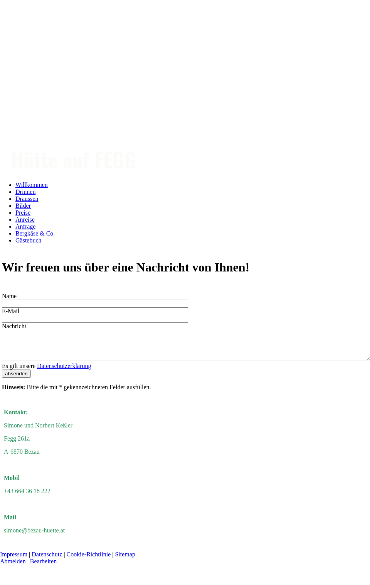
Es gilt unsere (46, 371)
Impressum (13, 560)
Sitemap (125, 560)
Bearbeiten (43, 567)
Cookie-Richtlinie (89, 560)
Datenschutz (47, 560)
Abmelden (13, 567)
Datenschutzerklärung (64, 371)
